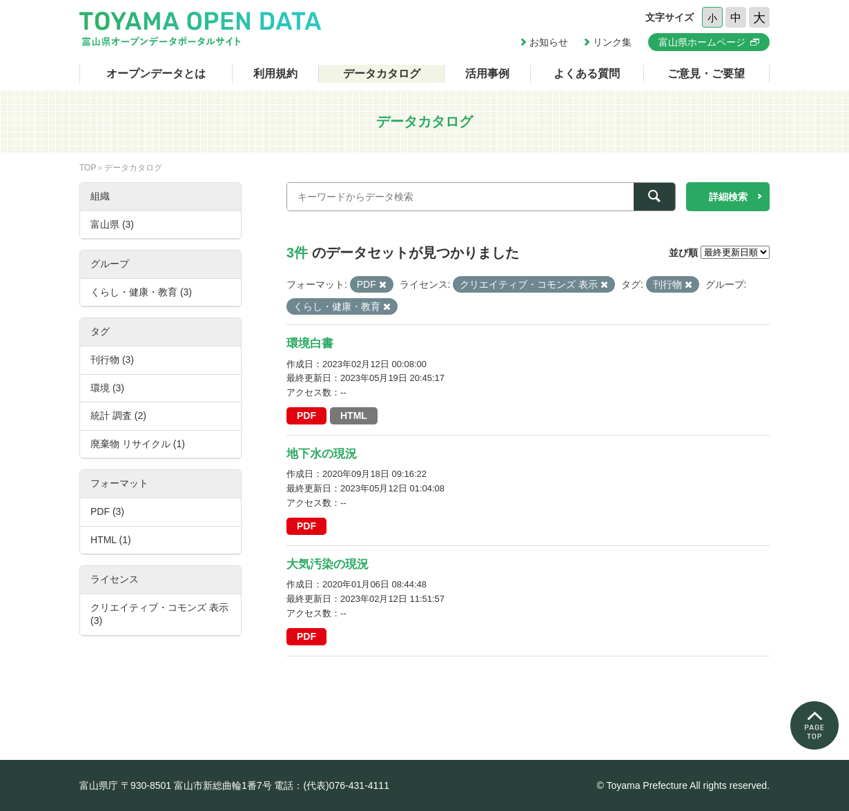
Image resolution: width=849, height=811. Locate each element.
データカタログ (381, 73)
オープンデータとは (156, 73)
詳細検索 (728, 196)
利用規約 (275, 73)
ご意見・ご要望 (706, 73)
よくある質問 (587, 73)
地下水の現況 (321, 453)
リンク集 (612, 42)
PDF (306, 415)
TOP (87, 168)
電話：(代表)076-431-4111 (331, 785)
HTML (353, 415)
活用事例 (487, 73)
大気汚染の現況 (327, 564)
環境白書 (309, 343)
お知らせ (548, 42)
